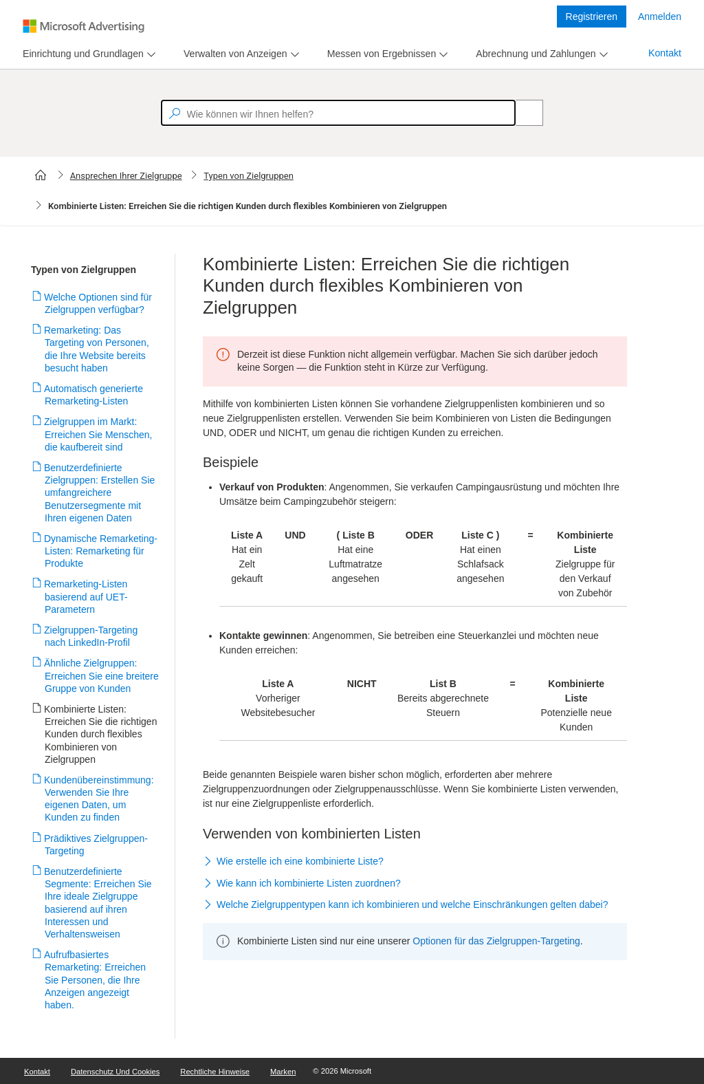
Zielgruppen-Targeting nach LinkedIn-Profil (91, 636)
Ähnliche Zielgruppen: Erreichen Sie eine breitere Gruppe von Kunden (102, 675)
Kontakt (664, 52)
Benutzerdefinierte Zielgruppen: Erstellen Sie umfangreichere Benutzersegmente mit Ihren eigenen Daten (100, 492)
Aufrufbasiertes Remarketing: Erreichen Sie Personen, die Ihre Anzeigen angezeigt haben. (95, 979)
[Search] (522, 113)
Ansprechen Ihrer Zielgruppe (126, 176)
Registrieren (591, 16)
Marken (283, 1071)
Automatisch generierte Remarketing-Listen (94, 394)
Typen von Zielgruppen (249, 176)
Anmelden (659, 16)
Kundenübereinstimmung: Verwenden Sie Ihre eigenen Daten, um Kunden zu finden (99, 798)
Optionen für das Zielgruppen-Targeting (496, 940)
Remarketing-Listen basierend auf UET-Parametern (86, 596)
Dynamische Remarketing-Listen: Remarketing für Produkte (101, 551)
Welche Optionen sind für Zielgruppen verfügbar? (98, 303)
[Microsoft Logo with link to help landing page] (83, 26)
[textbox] (338, 112)
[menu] (87, 54)
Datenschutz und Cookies (115, 1071)
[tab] (80, 54)
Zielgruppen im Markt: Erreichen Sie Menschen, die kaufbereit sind (98, 434)
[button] (415, 862)
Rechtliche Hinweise (215, 1071)
